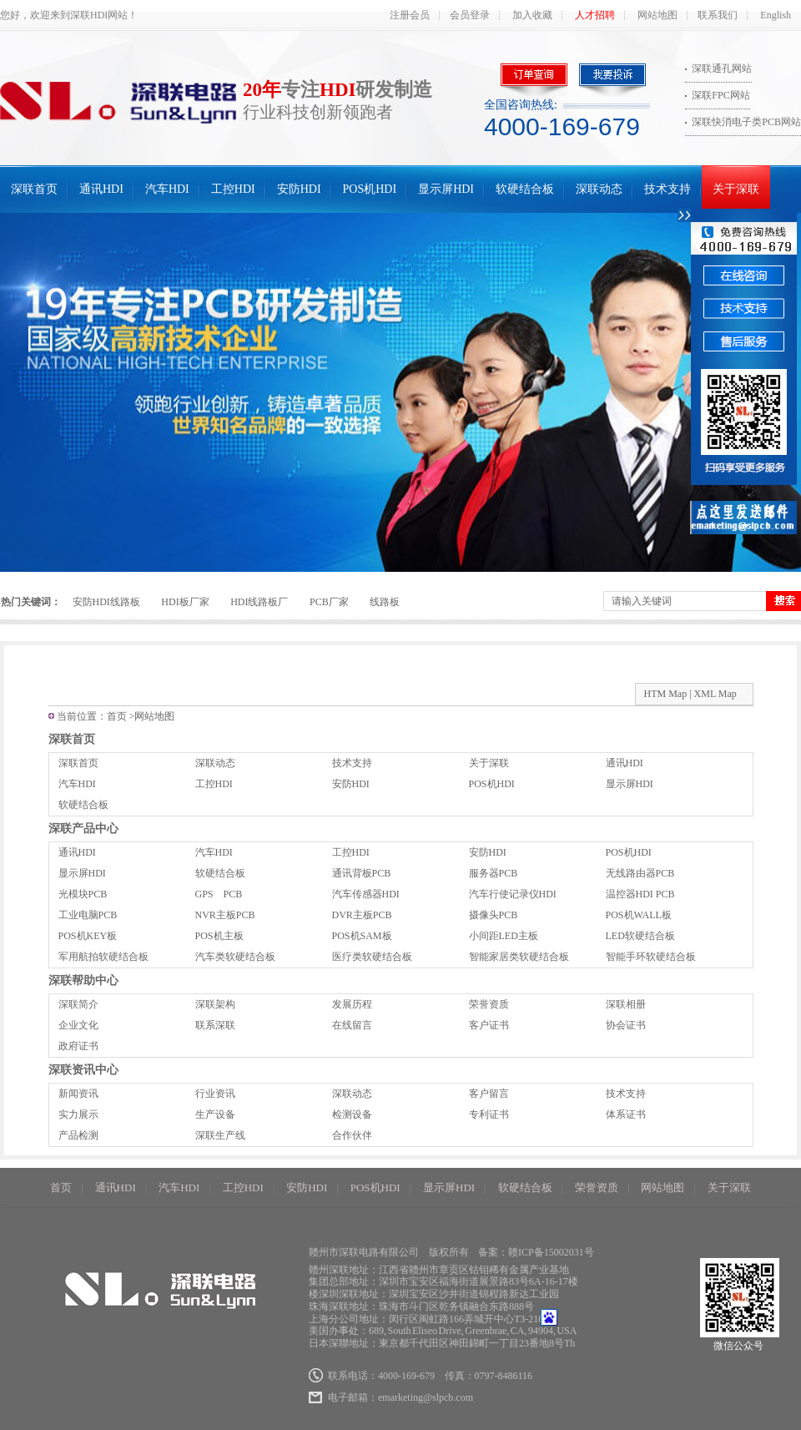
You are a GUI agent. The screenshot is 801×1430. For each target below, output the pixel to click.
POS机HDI (370, 189)
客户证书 (489, 1025)
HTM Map (666, 694)
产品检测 (78, 1135)
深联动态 (599, 189)
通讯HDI (101, 189)
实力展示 (78, 1114)
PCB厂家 (329, 602)
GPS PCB (219, 894)
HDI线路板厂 (259, 602)
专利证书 (489, 1114)
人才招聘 (595, 15)
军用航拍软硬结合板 (103, 957)
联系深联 (215, 1025)
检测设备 (352, 1114)
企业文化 (78, 1025)
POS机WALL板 (639, 915)
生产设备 (215, 1114)
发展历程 (352, 1004)
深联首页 (34, 189)
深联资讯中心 (83, 1070)
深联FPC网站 (720, 95)
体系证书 (626, 1114)
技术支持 (667, 189)
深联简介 (78, 1004)
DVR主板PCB (362, 915)
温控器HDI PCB (640, 894)
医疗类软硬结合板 (372, 957)
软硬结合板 (525, 189)
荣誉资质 (489, 1004)
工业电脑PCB (88, 915)
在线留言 (352, 1025)
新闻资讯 (78, 1093)
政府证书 (78, 1046)
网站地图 (657, 15)
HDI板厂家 (185, 602)
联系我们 (718, 15)
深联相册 (626, 1004)
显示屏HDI (446, 189)
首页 (117, 716)
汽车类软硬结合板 (235, 957)
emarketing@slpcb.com (425, 1397)
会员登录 (470, 15)
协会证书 (626, 1025)
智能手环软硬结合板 (651, 957)
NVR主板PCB (225, 915)
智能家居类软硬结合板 (519, 957)
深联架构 (215, 1004)
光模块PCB (83, 894)
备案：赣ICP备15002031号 (536, 1252)
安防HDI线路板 (106, 602)
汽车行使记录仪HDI (513, 894)
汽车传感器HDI (366, 894)
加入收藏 (532, 15)
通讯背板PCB (361, 873)
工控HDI (233, 189)
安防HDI (299, 189)
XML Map (715, 694)
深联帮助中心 (83, 980)
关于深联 (736, 189)
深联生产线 (220, 1135)
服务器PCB (493, 873)
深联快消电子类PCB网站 (746, 122)
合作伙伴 (352, 1135)
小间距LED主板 (503, 936)
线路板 (385, 602)
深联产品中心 (83, 828)
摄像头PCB (493, 915)
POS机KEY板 (88, 936)
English (775, 15)
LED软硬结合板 (640, 936)
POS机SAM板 (362, 936)
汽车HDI (167, 189)
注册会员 (410, 15)
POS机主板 (219, 936)
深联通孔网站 (722, 68)
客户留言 (489, 1093)
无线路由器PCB (640, 873)
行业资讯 (215, 1093)
